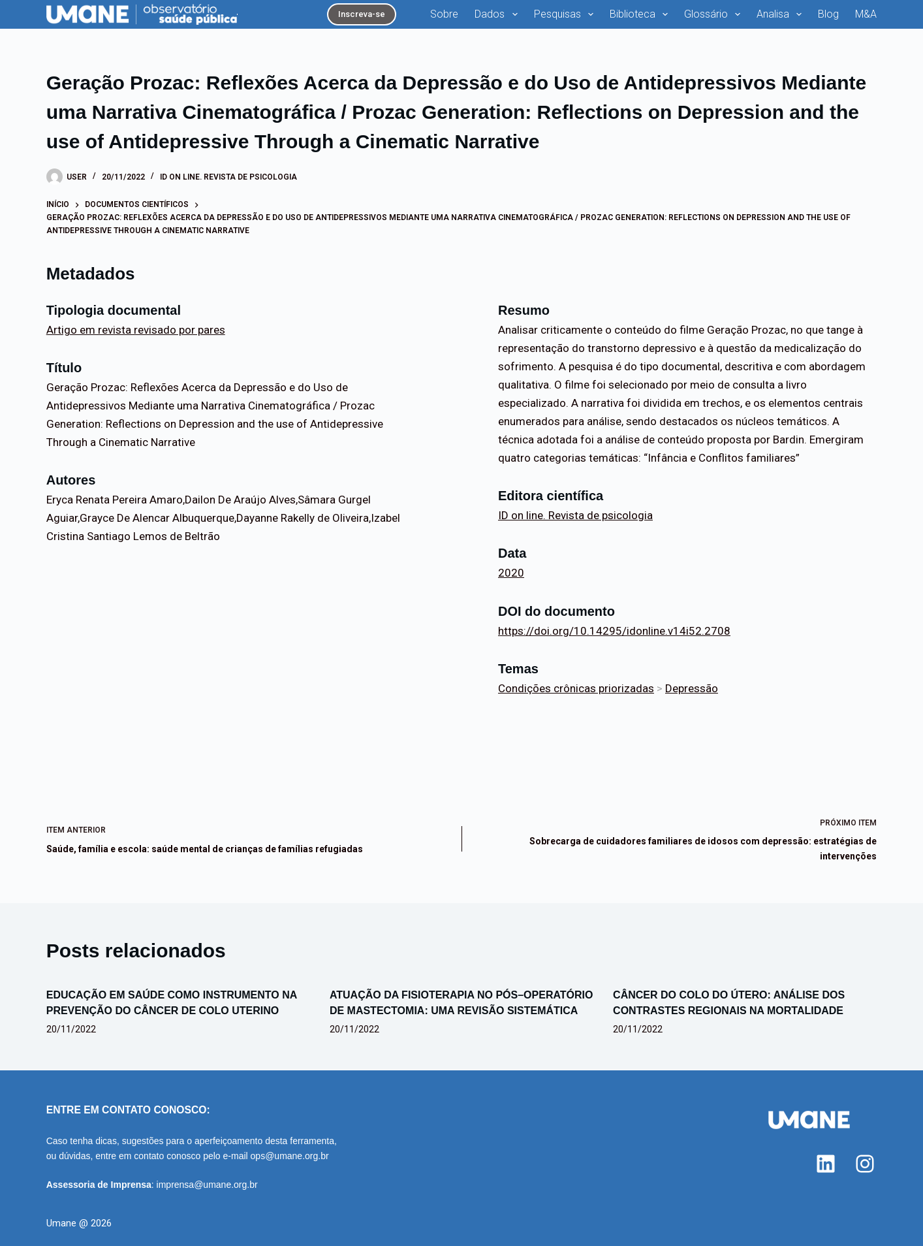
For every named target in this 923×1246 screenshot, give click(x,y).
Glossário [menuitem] (714, 14)
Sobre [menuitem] (444, 14)
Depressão (691, 688)
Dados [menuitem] (498, 14)
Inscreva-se (361, 14)
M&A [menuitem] (866, 14)
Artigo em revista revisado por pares (135, 329)
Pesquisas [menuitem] (566, 14)
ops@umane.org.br (290, 1156)
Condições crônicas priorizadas (576, 688)
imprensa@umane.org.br (207, 1184)
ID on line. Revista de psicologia (228, 177)
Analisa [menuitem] (782, 14)
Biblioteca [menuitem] (641, 14)
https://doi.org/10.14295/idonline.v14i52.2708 (614, 630)
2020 (511, 572)
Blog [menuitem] (828, 14)
